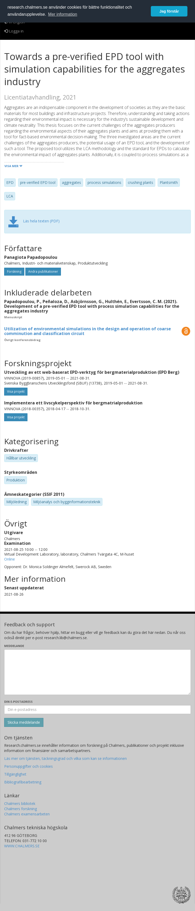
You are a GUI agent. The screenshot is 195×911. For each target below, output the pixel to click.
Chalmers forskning (20, 808)
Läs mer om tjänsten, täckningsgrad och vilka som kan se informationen (65, 758)
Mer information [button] (62, 14)
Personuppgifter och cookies (28, 766)
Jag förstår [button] (169, 11)
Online (9, 559)
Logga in (14, 31)
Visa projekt (16, 391)
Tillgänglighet (15, 774)
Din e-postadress (18, 702)
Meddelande (14, 646)
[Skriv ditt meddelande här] (97, 672)
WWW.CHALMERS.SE (21, 845)
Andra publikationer (43, 271)
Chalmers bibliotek (19, 803)
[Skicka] (23, 722)
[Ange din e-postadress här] (97, 709)
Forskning (14, 271)
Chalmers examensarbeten (27, 813)
